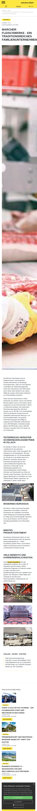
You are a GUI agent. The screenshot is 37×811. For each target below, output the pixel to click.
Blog (9, 10)
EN (32, 6)
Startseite (4, 10)
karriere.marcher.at (13, 562)
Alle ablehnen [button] (18, 801)
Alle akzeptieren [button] (18, 797)
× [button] (33, 784)
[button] (18, 805)
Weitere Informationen (26, 794)
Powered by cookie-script (18, 807)
